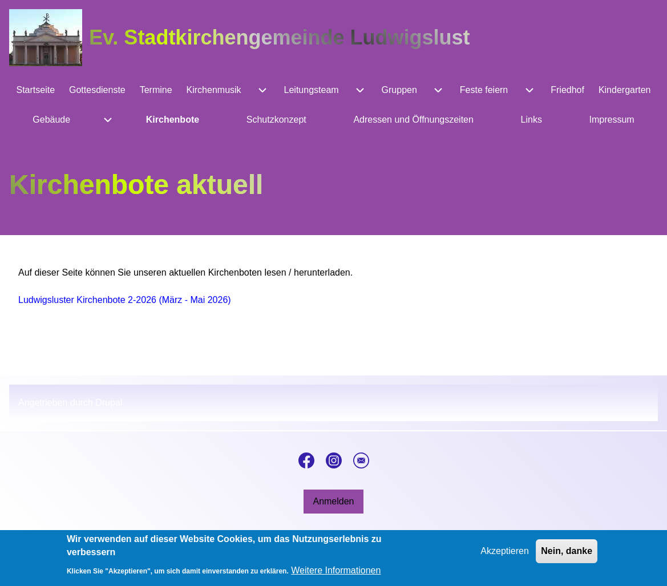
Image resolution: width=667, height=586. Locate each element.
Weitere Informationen (336, 574)
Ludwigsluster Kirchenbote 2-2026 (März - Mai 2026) (124, 300)
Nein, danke (566, 554)
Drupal (108, 402)
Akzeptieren (504, 554)
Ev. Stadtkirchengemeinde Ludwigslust (279, 37)
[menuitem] (35, 90)
